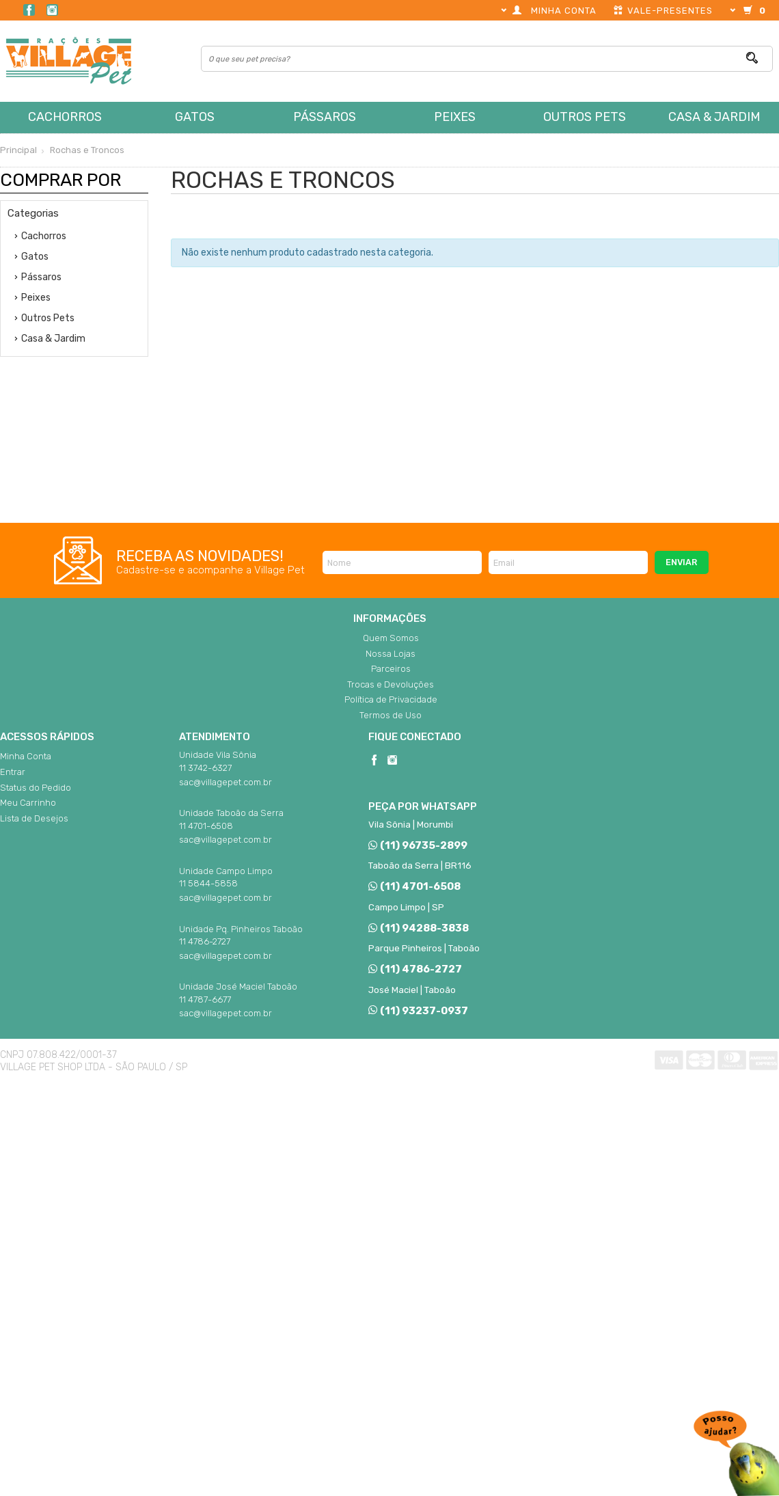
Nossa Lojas (390, 654)
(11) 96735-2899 (417, 845)
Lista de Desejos (34, 818)
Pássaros (324, 116)
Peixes (455, 116)
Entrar (12, 772)
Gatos (195, 116)
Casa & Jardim (714, 116)
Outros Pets (584, 116)
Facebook (29, 10)
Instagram (52, 10)
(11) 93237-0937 (417, 1011)
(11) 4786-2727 (414, 969)
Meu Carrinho (28, 803)
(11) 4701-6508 (414, 886)
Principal (18, 150)
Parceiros (391, 669)
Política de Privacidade (390, 699)
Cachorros (65, 116)
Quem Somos (391, 638)
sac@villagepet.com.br (225, 782)
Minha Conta (25, 756)
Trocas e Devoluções (390, 684)
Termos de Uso (390, 715)
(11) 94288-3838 (418, 928)
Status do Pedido (35, 788)
